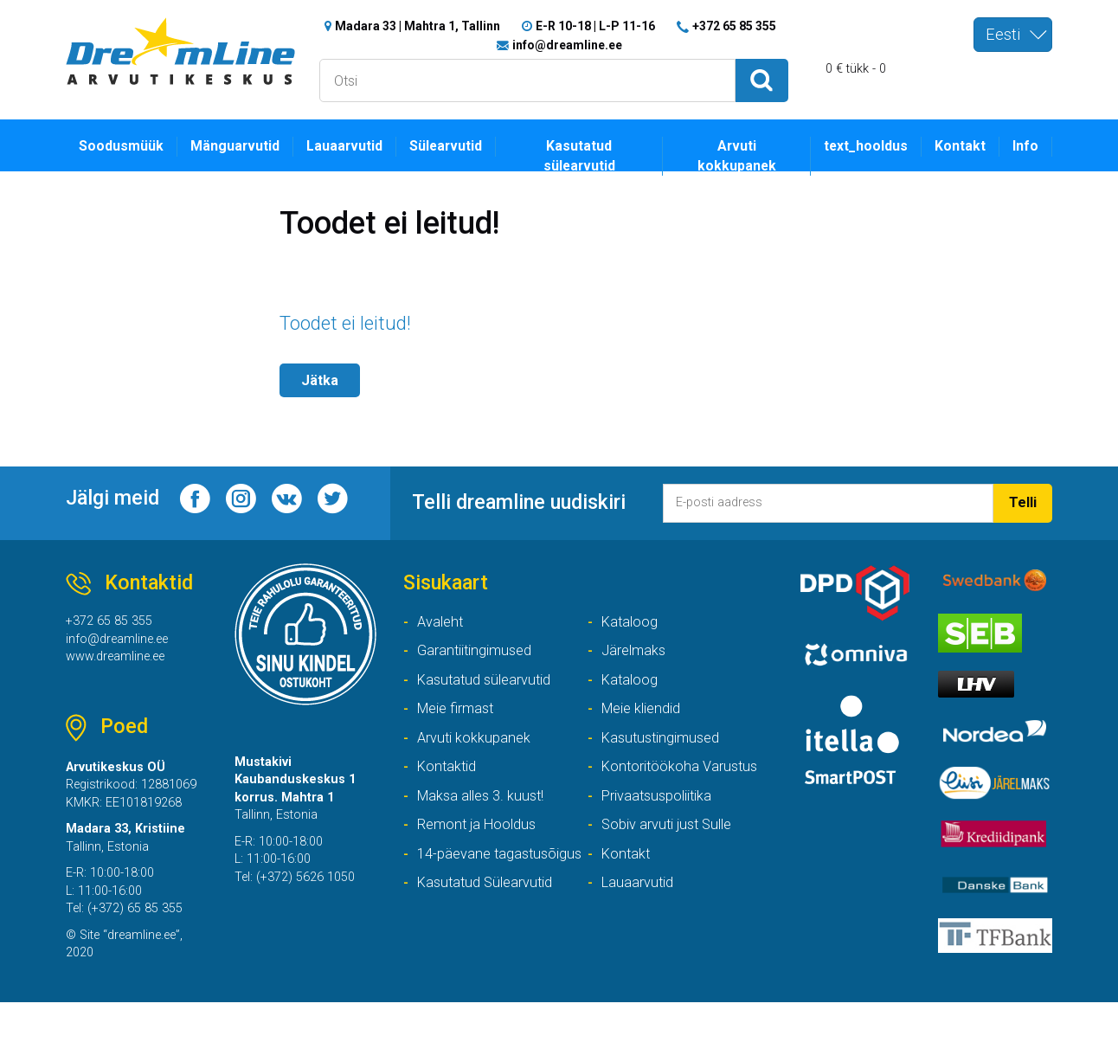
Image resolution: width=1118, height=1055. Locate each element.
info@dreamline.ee (567, 47)
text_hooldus (853, 149)
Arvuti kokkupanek (730, 160)
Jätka (322, 385)
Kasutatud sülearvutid (595, 160)
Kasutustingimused (665, 758)
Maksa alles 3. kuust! (485, 820)
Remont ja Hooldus (480, 851)
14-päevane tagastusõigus (491, 902)
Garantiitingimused (480, 665)
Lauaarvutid (361, 149)
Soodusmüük (124, 149)
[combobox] (1012, 34)
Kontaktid (449, 789)
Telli (1021, 521)
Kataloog (631, 634)
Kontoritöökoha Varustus (684, 789)
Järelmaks (636, 665)
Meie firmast (459, 727)
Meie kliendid (646, 727)
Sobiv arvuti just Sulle (672, 851)
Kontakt (955, 149)
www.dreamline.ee (122, 673)
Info (1024, 149)
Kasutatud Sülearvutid (675, 913)
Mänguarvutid (245, 149)
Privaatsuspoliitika (662, 820)
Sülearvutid (469, 149)
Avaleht (442, 634)
